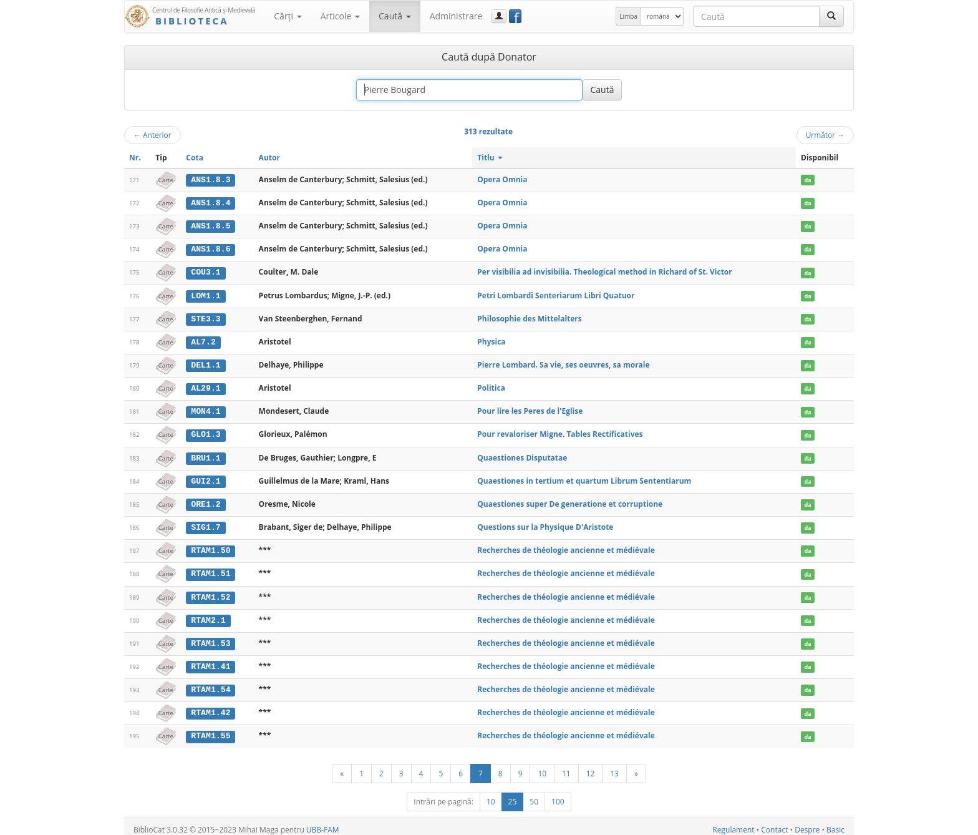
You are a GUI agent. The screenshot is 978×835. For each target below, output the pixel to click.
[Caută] (831, 16)
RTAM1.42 (210, 707)
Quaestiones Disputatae (522, 454)
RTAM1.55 (210, 730)
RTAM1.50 (210, 546)
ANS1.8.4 (210, 202)
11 (566, 767)
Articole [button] (340, 16)
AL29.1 (205, 386)
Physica (491, 339)
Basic (835, 823)
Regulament (733, 823)
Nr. (135, 157)
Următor (825, 135)
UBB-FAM (322, 823)
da (807, 180)
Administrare (456, 16)
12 (590, 767)
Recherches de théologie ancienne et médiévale (566, 546)
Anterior (152, 135)
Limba (628, 16)
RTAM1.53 (210, 638)
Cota (194, 157)
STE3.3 (205, 317)
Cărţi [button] (287, 16)
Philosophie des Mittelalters (529, 316)
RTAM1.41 (210, 661)
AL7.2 (203, 340)
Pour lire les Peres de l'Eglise (530, 409)
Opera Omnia (502, 179)
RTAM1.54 (210, 684)
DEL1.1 (205, 363)
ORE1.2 (205, 501)
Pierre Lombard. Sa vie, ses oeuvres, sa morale (563, 363)
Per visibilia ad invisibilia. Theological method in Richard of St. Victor (604, 271)
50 (534, 795)
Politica (491, 386)
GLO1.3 (205, 431)
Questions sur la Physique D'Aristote (545, 523)
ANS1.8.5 (210, 225)
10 (542, 767)
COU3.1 (205, 271)
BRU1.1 (205, 455)
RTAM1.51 (210, 569)
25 (512, 795)
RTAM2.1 (208, 616)
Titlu (490, 157)
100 (557, 795)
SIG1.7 (205, 523)
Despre (807, 823)
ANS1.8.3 (210, 179)
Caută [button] (395, 16)
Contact (774, 823)
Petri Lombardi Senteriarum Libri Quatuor (555, 294)
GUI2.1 (205, 478)
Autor (269, 157)
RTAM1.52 (210, 592)
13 (614, 767)
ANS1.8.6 (210, 248)
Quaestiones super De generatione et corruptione (569, 501)
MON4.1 (205, 409)
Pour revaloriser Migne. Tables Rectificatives (559, 431)
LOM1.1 (205, 294)
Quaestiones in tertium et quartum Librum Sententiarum (584, 477)
